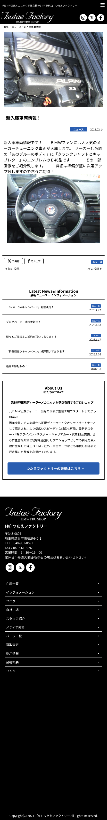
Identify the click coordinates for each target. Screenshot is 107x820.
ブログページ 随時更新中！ (23, 322)
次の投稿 (93, 269)
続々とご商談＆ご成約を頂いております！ (31, 336)
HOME (5, 27)
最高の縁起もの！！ (18, 366)
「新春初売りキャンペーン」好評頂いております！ (36, 351)
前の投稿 (13, 269)
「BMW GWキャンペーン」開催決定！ (30, 307)
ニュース (16, 27)
